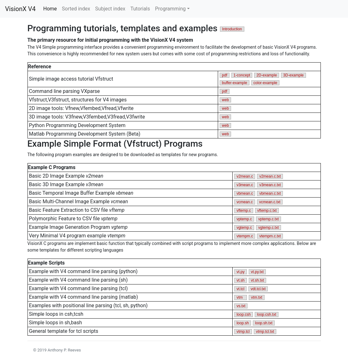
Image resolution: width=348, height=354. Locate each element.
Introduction (232, 29)
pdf (224, 75)
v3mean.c (244, 185)
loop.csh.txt (266, 314)
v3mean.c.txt (270, 185)
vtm (240, 297)
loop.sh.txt (263, 323)
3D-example (293, 75)
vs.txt (240, 306)
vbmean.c (244, 193)
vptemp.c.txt (268, 219)
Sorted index (76, 9)
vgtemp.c (244, 227)
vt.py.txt (257, 272)
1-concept (242, 75)
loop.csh (243, 314)
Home (51, 8)
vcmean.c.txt (269, 202)
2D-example (266, 75)
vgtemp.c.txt (268, 227)
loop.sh (242, 323)
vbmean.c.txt (270, 193)
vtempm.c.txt (270, 236)
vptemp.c (244, 219)
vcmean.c (244, 202)
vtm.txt (256, 297)
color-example (265, 83)
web (225, 100)
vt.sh (240, 280)
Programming (170, 9)
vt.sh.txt (257, 280)
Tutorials (140, 9)
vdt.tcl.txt (258, 289)
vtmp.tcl (242, 331)
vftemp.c (243, 210)
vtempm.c (244, 236)
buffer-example (234, 83)
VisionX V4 (20, 9)
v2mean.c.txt (270, 176)
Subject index (110, 9)
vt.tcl (240, 289)
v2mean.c (244, 176)
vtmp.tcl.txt (265, 331)
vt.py (240, 272)
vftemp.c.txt (267, 210)
